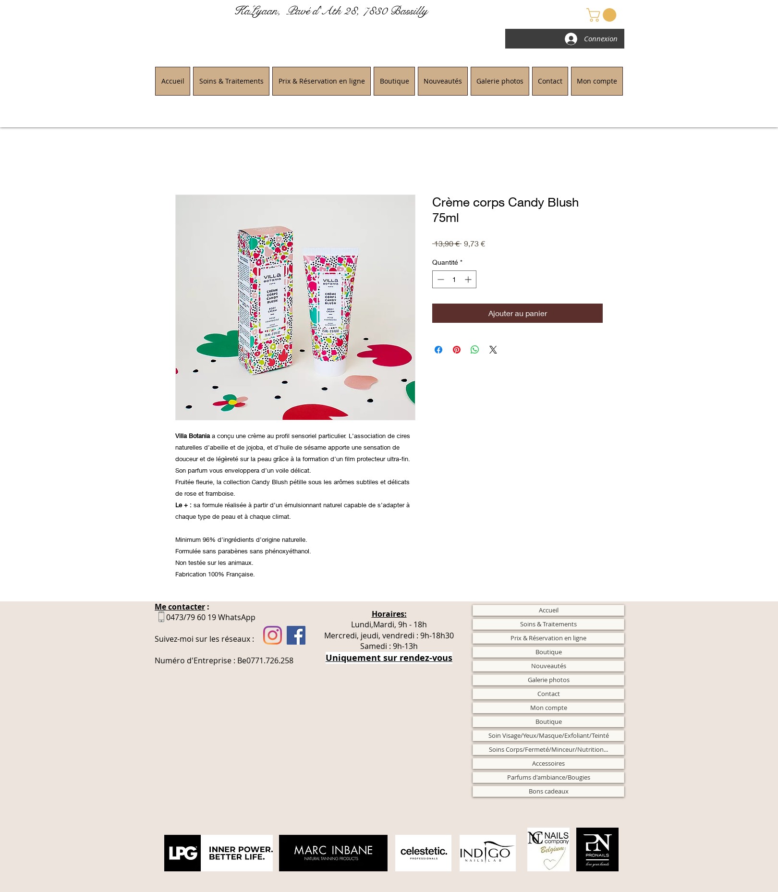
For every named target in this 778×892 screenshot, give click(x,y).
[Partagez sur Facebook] (438, 349)
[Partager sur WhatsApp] (475, 349)
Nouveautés (548, 665)
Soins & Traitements (548, 624)
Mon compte (548, 707)
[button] (603, 15)
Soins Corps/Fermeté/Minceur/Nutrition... (548, 749)
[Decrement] (440, 279)
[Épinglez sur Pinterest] (456, 349)
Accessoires (548, 763)
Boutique (548, 652)
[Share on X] (493, 349)
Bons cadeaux (549, 791)
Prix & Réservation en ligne (548, 638)
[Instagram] (272, 635)
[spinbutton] (454, 279)
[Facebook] (296, 635)
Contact (548, 693)
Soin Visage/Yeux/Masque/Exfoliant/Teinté (548, 735)
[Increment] (469, 279)
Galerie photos (549, 679)
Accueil (549, 610)
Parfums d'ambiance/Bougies (548, 777)
